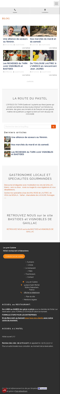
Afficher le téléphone (32, 293)
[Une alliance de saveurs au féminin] (16, 31)
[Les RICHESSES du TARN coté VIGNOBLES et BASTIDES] (16, 55)
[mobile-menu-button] (56, 3)
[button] (4, 390)
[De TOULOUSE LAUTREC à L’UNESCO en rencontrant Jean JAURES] (43, 55)
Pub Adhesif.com (21, 391)
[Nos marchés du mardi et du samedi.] (43, 31)
